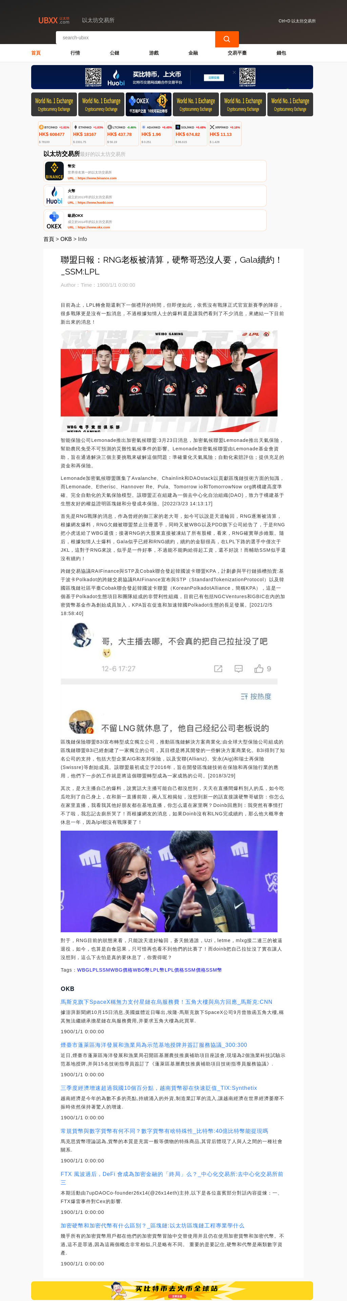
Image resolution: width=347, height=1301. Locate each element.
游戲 (154, 49)
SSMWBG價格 (116, 921)
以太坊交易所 (143, 1292)
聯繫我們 (105, 1261)
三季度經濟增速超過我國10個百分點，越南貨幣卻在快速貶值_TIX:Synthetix (159, 1040)
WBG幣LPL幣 (149, 921)
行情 (75, 49)
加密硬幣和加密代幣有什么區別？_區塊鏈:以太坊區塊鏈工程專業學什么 (152, 1177)
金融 (193, 49)
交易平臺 (237, 49)
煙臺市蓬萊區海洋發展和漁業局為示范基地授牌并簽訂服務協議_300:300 (154, 997)
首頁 (36, 49)
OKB (66, 191)
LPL (94, 921)
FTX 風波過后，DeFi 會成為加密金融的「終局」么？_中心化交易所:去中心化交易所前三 (172, 1130)
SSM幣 (214, 921)
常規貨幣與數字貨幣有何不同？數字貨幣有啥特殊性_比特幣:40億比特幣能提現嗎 (164, 1083)
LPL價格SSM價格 (185, 921)
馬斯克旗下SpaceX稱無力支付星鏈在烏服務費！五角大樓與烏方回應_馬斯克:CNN (166, 954)
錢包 (281, 49)
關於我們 (138, 1261)
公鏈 (114, 49)
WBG (83, 921)
